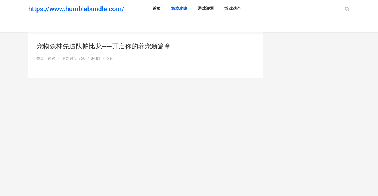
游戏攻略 (179, 8)
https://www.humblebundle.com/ (76, 9)
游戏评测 (206, 8)
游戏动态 (232, 8)
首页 (157, 8)
